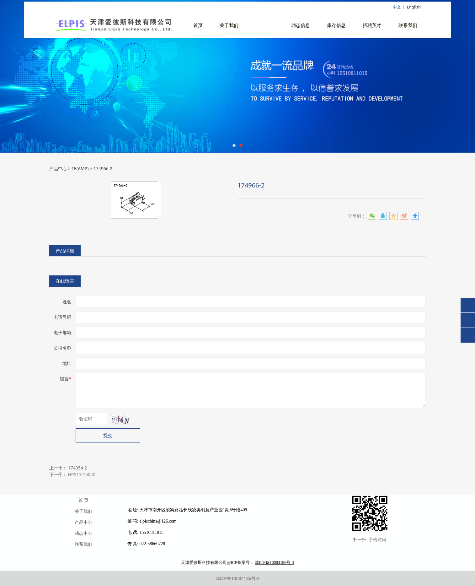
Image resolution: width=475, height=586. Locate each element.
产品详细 (65, 250)
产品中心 (264, 27)
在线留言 (65, 281)
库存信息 (336, 27)
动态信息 (300, 27)
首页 (198, 27)
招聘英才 (372, 27)
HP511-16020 (81, 474)
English (414, 8)
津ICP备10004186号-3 (238, 578)
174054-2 (77, 468)
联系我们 (407, 27)
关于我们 (229, 27)
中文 (397, 8)
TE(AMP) (80, 168)
